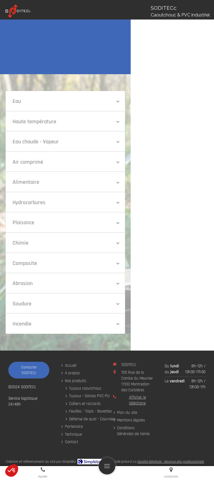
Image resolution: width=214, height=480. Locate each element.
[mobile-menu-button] (107, 466)
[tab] (65, 101)
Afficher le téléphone (137, 400)
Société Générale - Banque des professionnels (170, 461)
